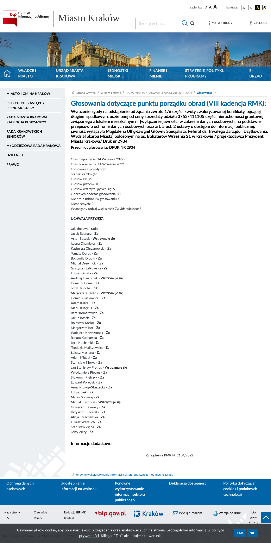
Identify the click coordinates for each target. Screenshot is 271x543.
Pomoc (38, 518)
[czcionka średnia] (210, 7)
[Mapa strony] (220, 23)
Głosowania (204, 93)
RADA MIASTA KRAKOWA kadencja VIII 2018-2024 (159, 93)
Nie (252, 533)
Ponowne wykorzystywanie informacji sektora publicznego (130, 492)
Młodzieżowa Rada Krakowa (33, 146)
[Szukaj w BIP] (158, 23)
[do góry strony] (258, 517)
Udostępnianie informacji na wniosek (79, 486)
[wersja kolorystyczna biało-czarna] (251, 8)
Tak (240, 533)
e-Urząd (255, 73)
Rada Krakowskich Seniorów (24, 134)
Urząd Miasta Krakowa (69, 73)
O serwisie (40, 512)
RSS (6, 518)
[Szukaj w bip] (185, 23)
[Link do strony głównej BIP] (66, 19)
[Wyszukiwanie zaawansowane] (192, 23)
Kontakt (69, 518)
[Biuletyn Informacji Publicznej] (110, 516)
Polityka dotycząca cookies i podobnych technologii (240, 489)
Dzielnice (15, 155)
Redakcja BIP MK (75, 512)
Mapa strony (12, 512)
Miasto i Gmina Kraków (28, 93)
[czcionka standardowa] (206, 7)
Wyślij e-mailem (187, 513)
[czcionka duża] (219, 7)
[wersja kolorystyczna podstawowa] (244, 8)
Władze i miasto (27, 73)
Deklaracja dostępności (188, 483)
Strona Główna (86, 93)
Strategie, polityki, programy (204, 73)
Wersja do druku (227, 513)
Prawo (12, 164)
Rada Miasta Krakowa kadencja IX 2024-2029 (26, 120)
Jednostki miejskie (118, 73)
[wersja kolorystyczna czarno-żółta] (258, 8)
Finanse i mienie (158, 73)
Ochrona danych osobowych (20, 486)
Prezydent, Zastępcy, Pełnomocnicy (25, 105)
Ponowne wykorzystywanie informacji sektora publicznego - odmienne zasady (124, 474)
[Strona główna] (9, 73)
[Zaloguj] (258, 23)
